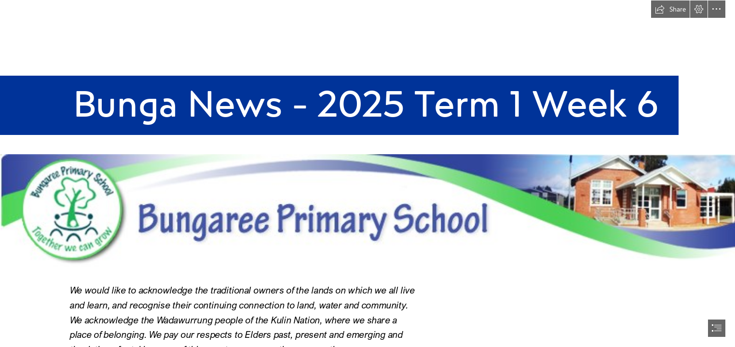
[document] (367, 173)
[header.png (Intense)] (367, 213)
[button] (670, 9)
